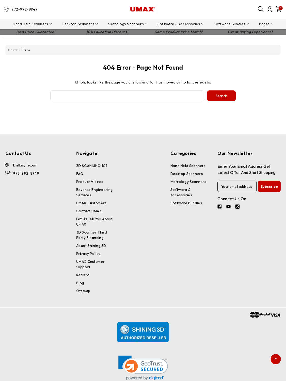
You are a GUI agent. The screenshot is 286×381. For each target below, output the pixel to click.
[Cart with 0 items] (278, 9)
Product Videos (89, 181)
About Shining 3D (91, 245)
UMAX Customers (91, 203)
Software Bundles (231, 24)
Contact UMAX (89, 211)
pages (266, 24)
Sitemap (83, 291)
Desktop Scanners (80, 24)
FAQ (79, 173)
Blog (80, 283)
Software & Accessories (180, 24)
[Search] (261, 9)
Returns (83, 275)
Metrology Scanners (127, 24)
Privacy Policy (88, 253)
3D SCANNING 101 (91, 165)
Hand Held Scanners (32, 24)
